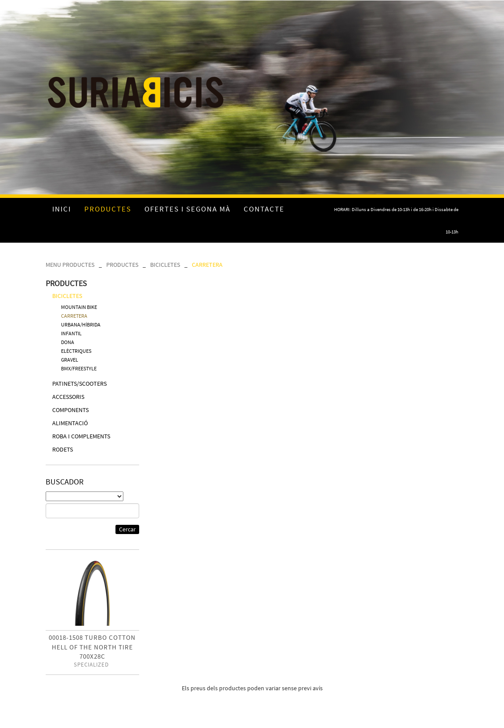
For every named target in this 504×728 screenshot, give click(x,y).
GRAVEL (69, 359)
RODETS (62, 449)
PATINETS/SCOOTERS (79, 383)
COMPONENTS (70, 410)
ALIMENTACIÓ (70, 423)
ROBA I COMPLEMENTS (81, 436)
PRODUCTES (122, 265)
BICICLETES (165, 265)
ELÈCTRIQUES (76, 351)
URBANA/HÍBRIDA (81, 324)
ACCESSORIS (68, 397)
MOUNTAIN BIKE (79, 307)
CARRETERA (207, 265)
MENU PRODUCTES (70, 265)
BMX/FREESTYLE (79, 368)
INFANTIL (71, 333)
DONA (67, 342)
